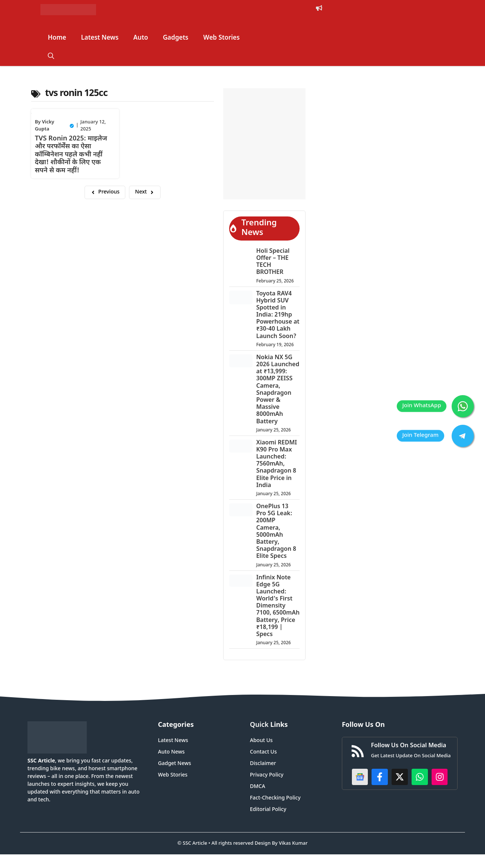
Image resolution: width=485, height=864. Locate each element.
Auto (140, 38)
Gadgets (175, 38)
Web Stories (221, 38)
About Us (261, 740)
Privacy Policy (266, 775)
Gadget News (174, 763)
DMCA (257, 786)
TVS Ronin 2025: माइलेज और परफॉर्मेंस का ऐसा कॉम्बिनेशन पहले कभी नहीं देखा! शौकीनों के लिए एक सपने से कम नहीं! (71, 155)
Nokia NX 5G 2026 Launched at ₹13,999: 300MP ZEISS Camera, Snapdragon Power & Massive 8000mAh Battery (277, 390)
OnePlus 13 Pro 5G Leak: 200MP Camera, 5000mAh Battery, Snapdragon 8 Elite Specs (276, 531)
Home (57, 38)
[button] (51, 56)
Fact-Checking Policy (275, 798)
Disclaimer (263, 763)
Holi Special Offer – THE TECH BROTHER (273, 262)
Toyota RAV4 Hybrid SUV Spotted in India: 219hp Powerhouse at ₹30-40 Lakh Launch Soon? (277, 315)
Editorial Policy (268, 809)
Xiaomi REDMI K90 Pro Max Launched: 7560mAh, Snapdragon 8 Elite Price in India (276, 464)
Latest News (100, 38)
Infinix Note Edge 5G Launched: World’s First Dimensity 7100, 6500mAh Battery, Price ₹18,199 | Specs (278, 606)
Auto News (171, 752)
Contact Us (263, 752)
